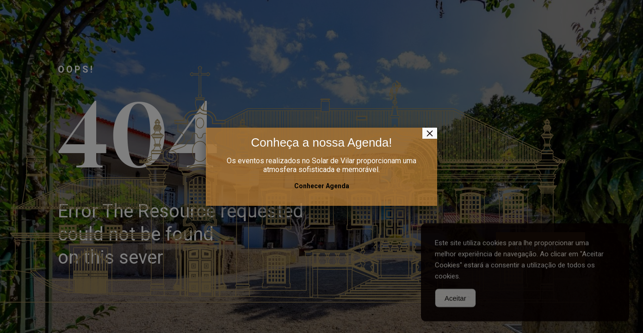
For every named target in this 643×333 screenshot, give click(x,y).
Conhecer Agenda (321, 186)
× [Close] (430, 133)
